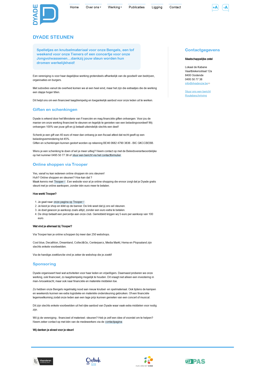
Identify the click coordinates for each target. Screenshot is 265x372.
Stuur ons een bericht (198, 91)
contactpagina (113, 321)
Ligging (157, 7)
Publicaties (137, 7)
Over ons (92, 7)
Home (74, 7)
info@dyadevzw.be (197, 83)
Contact (175, 7)
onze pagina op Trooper (69, 202)
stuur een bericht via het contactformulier (97, 155)
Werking (114, 7)
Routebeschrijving (196, 95)
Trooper (59, 181)
